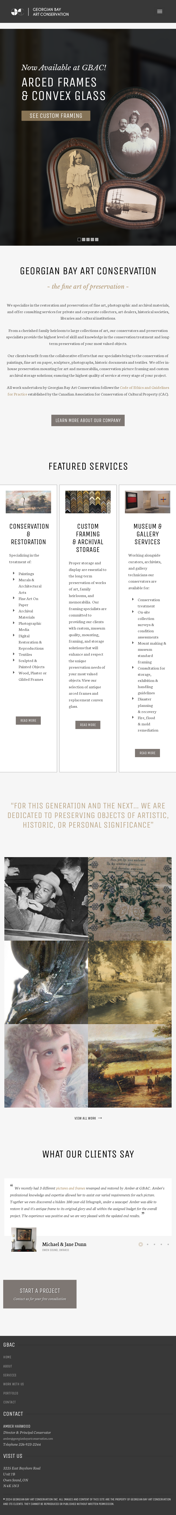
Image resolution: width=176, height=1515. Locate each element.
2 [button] (147, 1244)
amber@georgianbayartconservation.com (28, 1438)
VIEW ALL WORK (88, 1118)
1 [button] (140, 1244)
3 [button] (154, 1244)
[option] (88, 1215)
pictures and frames (70, 1187)
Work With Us (13, 1384)
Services (9, 1375)
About (7, 1366)
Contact (9, 1402)
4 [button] (161, 1244)
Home (7, 1357)
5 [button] (168, 1244)
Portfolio (10, 1393)
